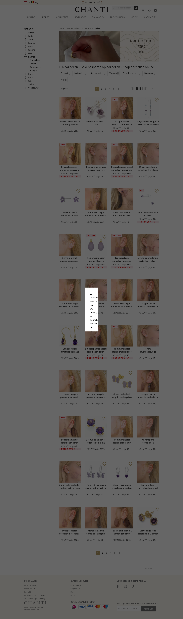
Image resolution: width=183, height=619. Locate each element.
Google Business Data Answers (91, 319)
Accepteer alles (91, 326)
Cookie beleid (98, 312)
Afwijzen (79, 333)
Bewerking (104, 333)
